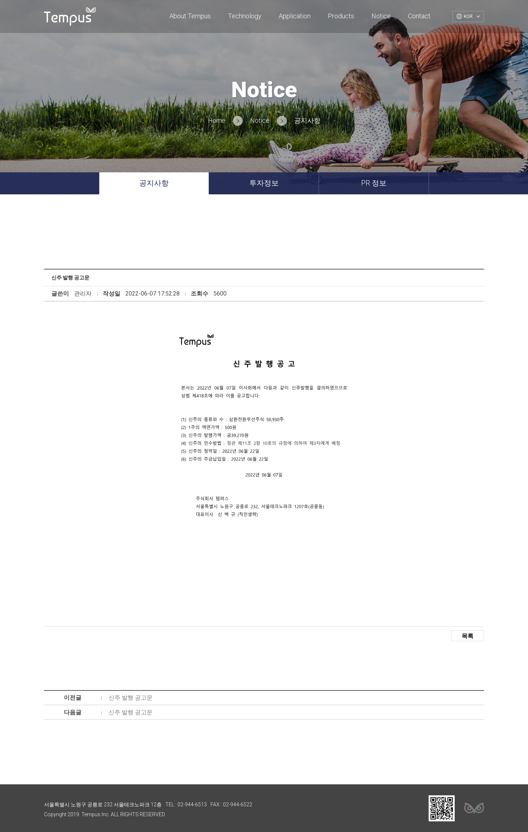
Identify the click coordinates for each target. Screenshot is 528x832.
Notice (381, 16)
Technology (244, 16)
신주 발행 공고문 (131, 697)
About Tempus (190, 16)
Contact (419, 16)
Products (341, 16)
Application (295, 16)
